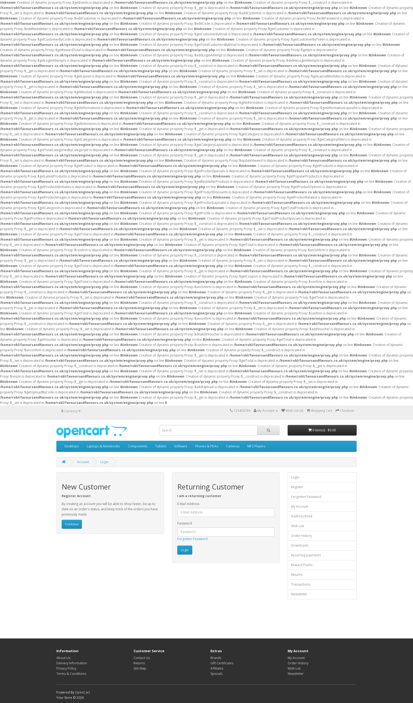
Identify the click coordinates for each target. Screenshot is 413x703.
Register (297, 487)
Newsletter (299, 594)
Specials (216, 673)
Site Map (140, 668)
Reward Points (301, 565)
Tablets (160, 446)
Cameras (232, 446)
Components (137, 446)
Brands (215, 658)
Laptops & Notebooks (103, 446)
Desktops (72, 446)
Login (104, 462)
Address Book (301, 516)
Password (184, 523)
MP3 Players (256, 446)
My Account (299, 506)
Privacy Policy (66, 668)
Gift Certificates (221, 663)
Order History (301, 535)
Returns (296, 574)
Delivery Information (71, 663)
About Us (63, 658)
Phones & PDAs (206, 446)
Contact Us (142, 658)
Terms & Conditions (71, 673)
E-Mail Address (188, 504)
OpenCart (82, 692)
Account (83, 462)
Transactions (300, 584)
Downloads (299, 545)
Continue (71, 524)
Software (180, 446)
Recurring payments (306, 555)
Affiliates (216, 668)
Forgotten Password (192, 539)
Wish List (297, 526)
